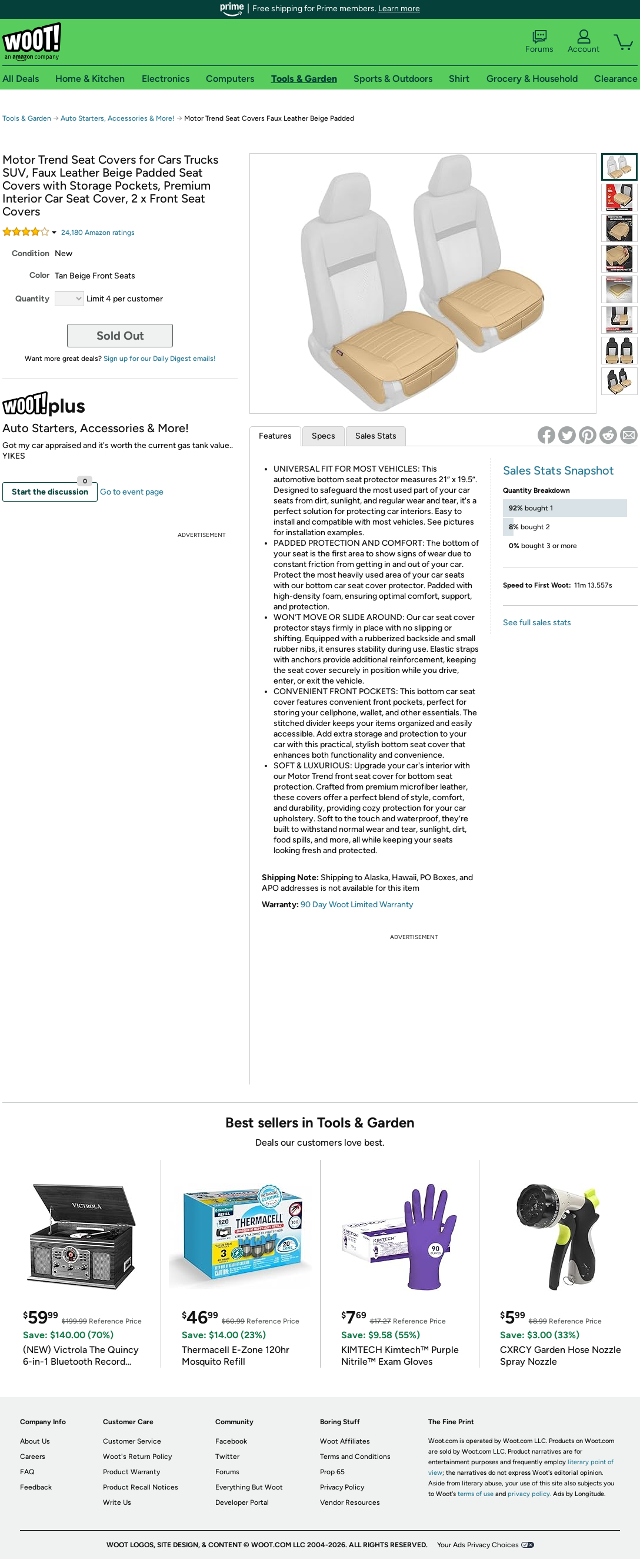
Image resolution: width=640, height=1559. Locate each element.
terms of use (476, 1494)
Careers (32, 1456)
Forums (539, 41)
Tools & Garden (26, 118)
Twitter (227, 1456)
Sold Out (120, 336)
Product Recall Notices (140, 1487)
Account (583, 41)
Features (275, 436)
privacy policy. (529, 1494)
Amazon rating (98, 232)
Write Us (117, 1502)
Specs (323, 436)
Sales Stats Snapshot (558, 470)
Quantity (32, 299)
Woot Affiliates (345, 1441)
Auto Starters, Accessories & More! (118, 118)
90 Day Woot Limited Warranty (357, 905)
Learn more (399, 9)
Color (39, 275)
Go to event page (132, 492)
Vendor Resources (350, 1502)
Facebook (231, 1441)
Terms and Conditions (355, 1456)
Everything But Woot (249, 1487)
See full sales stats (537, 623)
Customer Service (132, 1441)
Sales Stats (375, 436)
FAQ (27, 1472)
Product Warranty (131, 1472)
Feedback (36, 1487)
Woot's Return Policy (137, 1456)
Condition (30, 253)
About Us (35, 1441)
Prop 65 (332, 1472)
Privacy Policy (342, 1487)
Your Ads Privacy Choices (478, 1545)
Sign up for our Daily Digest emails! (160, 358)
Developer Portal (242, 1502)
